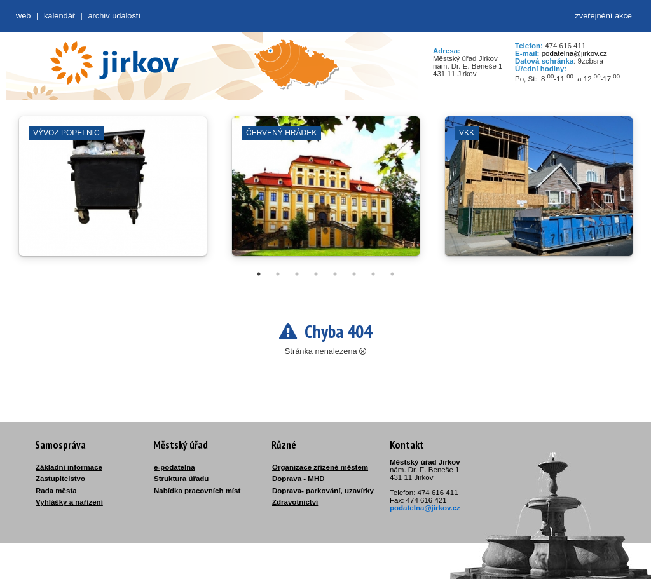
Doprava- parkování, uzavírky (323, 490)
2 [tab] (277, 274)
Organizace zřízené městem (320, 467)
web (23, 15)
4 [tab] (316, 274)
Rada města (56, 490)
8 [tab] (392, 274)
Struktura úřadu (181, 478)
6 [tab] (354, 274)
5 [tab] (335, 274)
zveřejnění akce (603, 15)
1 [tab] (258, 274)
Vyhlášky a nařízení (69, 502)
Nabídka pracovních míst (197, 490)
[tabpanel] (112, 193)
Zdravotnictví (295, 502)
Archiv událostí (114, 15)
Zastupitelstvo (60, 478)
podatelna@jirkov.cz (574, 53)
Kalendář (59, 15)
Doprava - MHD (298, 478)
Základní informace (69, 467)
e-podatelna (174, 467)
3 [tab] (297, 274)
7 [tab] (373, 274)
